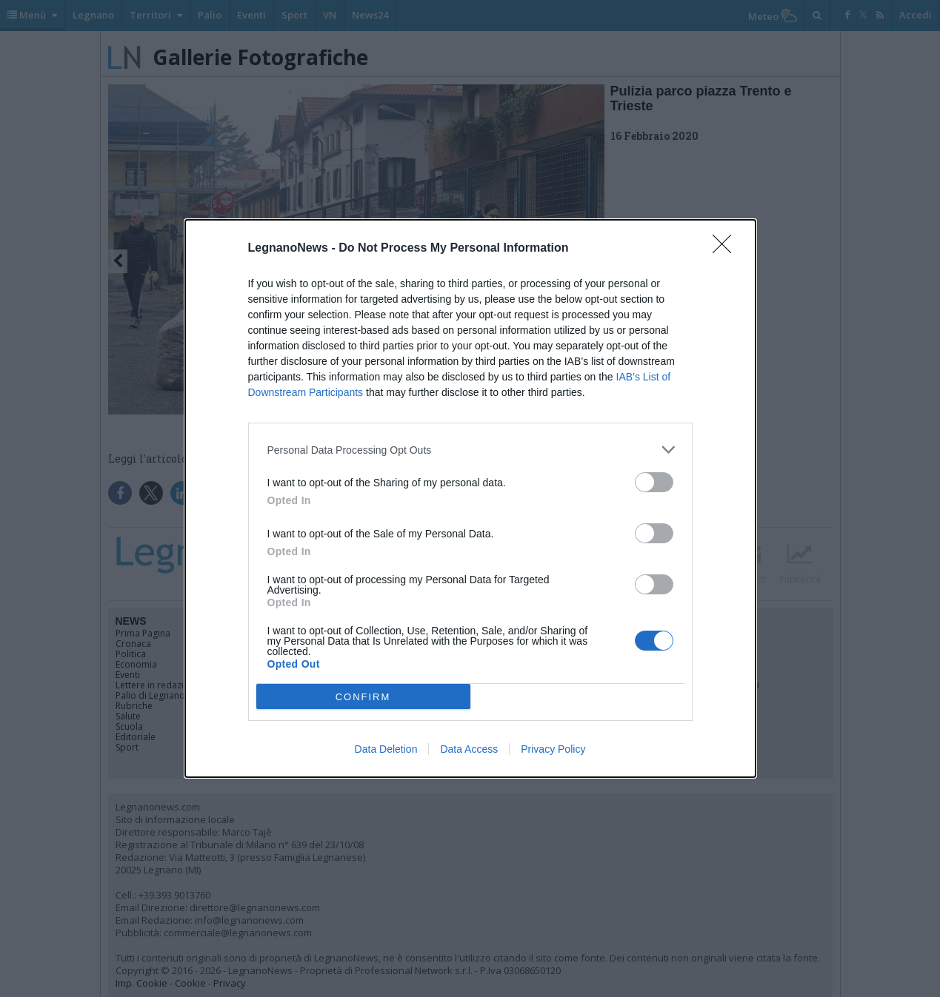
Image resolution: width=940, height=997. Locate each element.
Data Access (469, 749)
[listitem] (470, 449)
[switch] (654, 482)
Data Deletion (386, 749)
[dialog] (470, 498)
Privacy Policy (553, 749)
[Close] (727, 249)
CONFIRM (363, 696)
